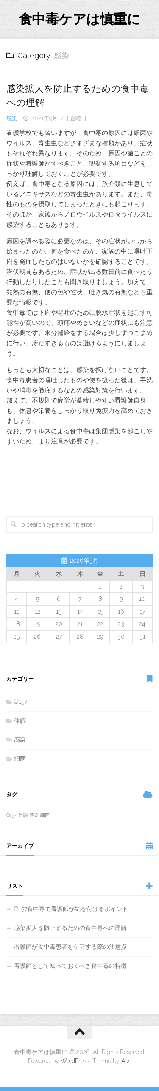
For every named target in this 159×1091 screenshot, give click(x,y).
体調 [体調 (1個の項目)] (23, 815)
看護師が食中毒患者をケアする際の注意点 (70, 946)
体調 (20, 720)
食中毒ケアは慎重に (80, 19)
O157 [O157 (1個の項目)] (11, 815)
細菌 (20, 758)
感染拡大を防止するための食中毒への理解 (70, 928)
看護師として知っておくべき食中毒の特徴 (70, 965)
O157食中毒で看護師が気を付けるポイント (71, 908)
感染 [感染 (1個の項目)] (34, 815)
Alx (125, 1060)
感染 (11, 118)
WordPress (75, 1060)
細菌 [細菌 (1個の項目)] (45, 815)
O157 (20, 701)
